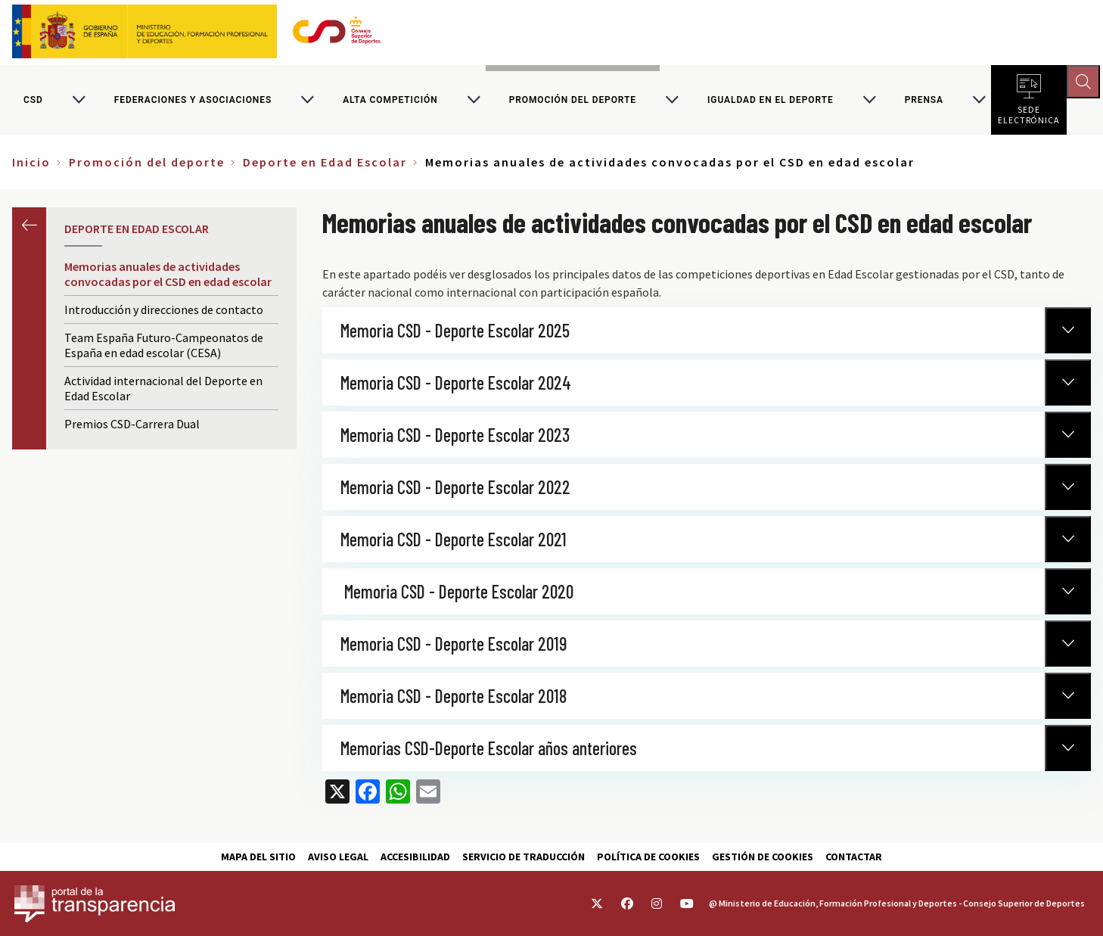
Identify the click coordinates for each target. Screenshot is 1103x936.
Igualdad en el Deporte (770, 101)
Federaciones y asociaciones (193, 101)
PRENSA (924, 101)
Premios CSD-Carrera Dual (132, 426)
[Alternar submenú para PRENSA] (979, 101)
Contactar (853, 856)
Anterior (29, 227)
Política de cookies (648, 856)
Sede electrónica (1029, 113)
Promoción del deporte (572, 101)
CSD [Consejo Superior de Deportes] (33, 101)
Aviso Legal (338, 856)
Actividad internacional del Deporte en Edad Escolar (163, 391)
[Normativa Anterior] (1068, 332)
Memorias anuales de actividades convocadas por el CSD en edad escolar (168, 277)
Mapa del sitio (258, 856)
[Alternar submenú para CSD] (79, 101)
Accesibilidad (415, 856)
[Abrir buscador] (1085, 83)
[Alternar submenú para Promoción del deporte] (672, 101)
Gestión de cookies (762, 856)
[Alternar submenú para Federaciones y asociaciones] (307, 101)
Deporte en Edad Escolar (325, 165)
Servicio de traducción (523, 856)
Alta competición (390, 101)
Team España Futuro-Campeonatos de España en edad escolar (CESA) (163, 348)
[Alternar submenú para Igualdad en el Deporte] (869, 101)
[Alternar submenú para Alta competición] (473, 101)
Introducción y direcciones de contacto (163, 312)
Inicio (31, 165)
